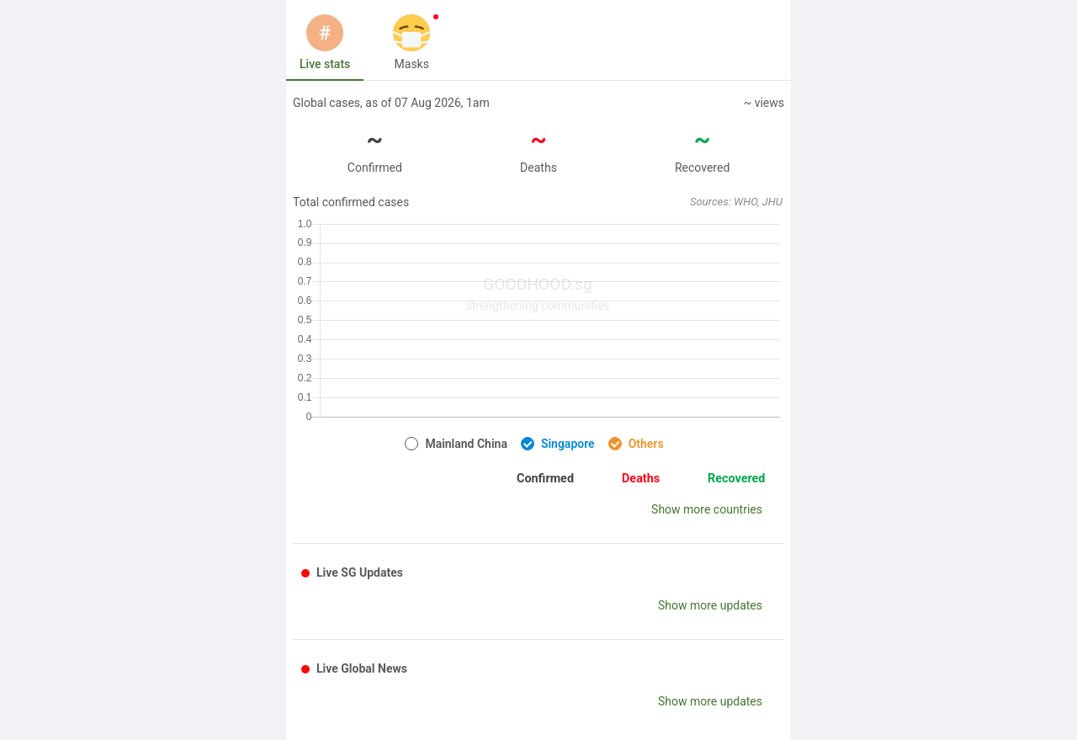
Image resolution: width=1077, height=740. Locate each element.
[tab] (324, 43)
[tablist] (538, 42)
